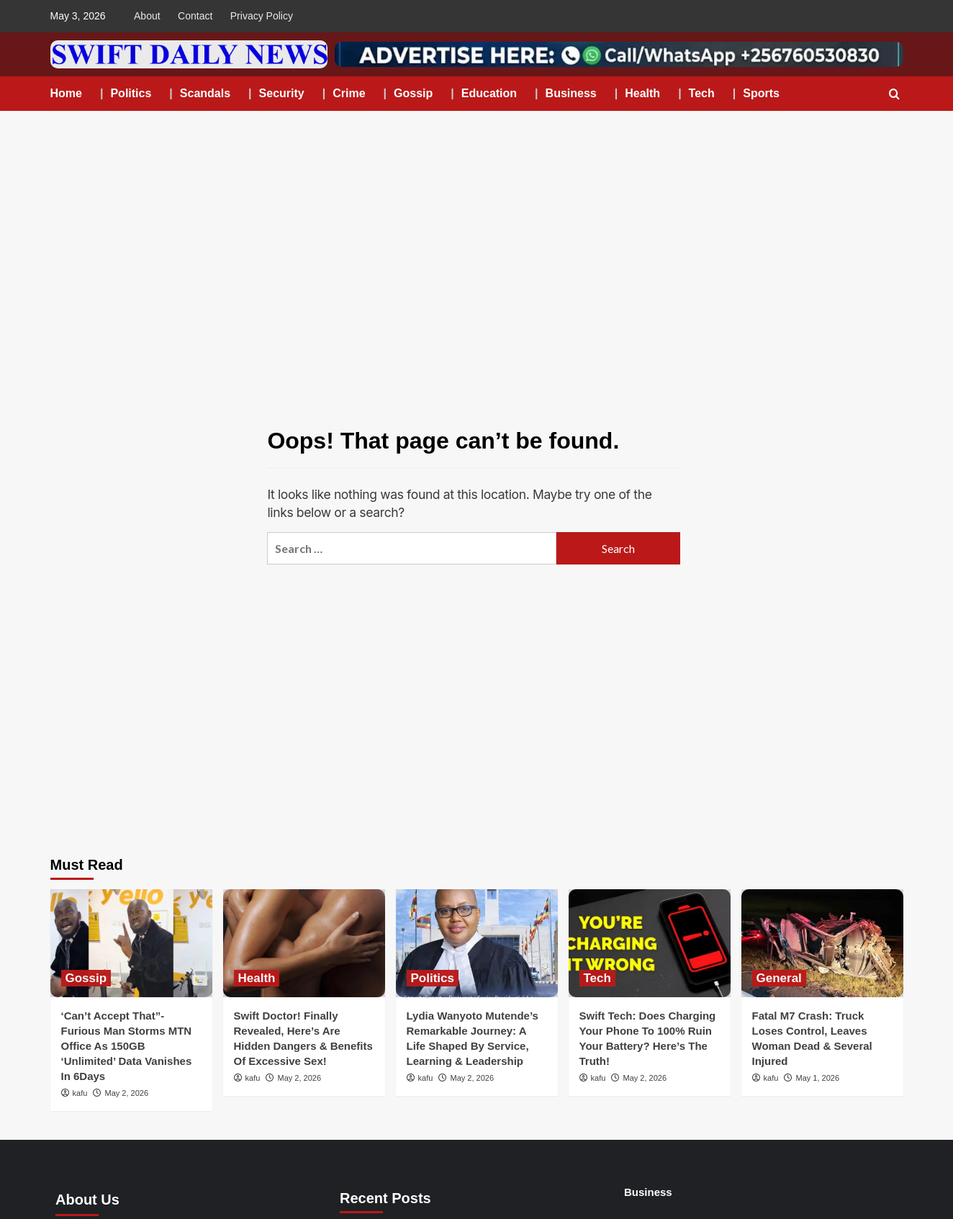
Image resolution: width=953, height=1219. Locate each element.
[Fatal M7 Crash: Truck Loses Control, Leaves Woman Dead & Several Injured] (822, 943)
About (147, 16)
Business (571, 93)
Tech (702, 93)
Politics (130, 93)
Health (642, 93)
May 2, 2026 (126, 1093)
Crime (349, 93)
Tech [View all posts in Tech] (597, 978)
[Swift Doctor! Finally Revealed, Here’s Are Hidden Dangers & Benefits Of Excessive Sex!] (304, 943)
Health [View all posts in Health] (257, 978)
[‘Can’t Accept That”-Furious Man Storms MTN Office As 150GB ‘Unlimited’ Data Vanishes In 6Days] (131, 943)
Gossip (413, 93)
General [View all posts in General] (779, 978)
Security (281, 93)
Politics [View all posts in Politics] (432, 978)
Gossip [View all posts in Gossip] (86, 978)
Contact (195, 16)
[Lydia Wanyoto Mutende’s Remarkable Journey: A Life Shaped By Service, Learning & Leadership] (477, 943)
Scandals (205, 93)
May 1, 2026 (817, 1078)
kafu (80, 1093)
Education (489, 93)
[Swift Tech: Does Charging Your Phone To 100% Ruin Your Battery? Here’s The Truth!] (650, 943)
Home (66, 93)
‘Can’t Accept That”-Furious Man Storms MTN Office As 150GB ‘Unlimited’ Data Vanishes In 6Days (126, 1045)
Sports (761, 93)
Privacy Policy (261, 16)
